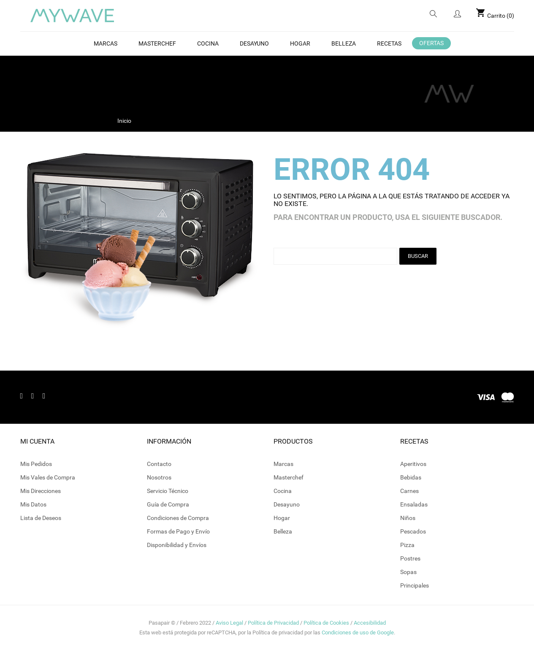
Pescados (413, 531)
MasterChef (157, 43)
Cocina (208, 43)
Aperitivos (413, 463)
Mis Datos (33, 504)
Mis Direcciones (40, 490)
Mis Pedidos (36, 463)
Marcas (105, 43)
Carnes (409, 490)
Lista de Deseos (40, 518)
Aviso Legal (229, 623)
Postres (410, 558)
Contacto (159, 463)
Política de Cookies (326, 623)
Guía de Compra (168, 504)
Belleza (283, 531)
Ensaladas (414, 504)
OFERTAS (431, 43)
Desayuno (254, 43)
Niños (407, 518)
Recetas (389, 43)
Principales (414, 585)
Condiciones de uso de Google (358, 632)
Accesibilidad (370, 623)
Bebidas (410, 477)
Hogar (300, 43)
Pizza (407, 545)
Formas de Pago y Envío (178, 531)
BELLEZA (343, 43)
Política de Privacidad (273, 623)
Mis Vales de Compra (47, 477)
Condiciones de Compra (178, 518)
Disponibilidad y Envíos (176, 545)
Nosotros (159, 477)
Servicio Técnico (167, 490)
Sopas (408, 572)
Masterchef (289, 477)
